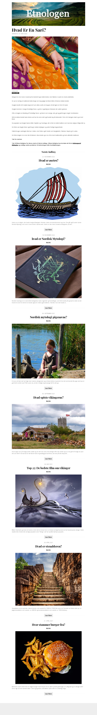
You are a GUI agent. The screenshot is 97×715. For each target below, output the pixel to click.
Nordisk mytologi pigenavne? (48, 317)
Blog (48, 164)
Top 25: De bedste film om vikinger (48, 468)
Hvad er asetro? (48, 160)
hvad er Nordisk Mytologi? (48, 239)
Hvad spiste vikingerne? (48, 397)
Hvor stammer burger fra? (48, 624)
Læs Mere (48, 230)
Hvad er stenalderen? (48, 546)
